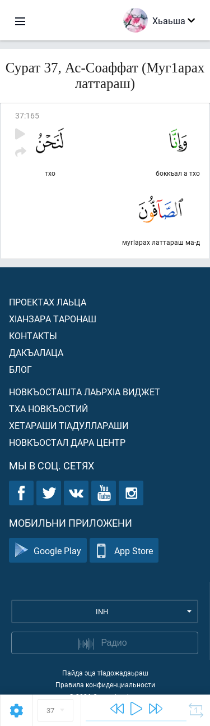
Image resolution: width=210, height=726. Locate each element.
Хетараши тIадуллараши (68, 425)
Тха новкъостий (48, 408)
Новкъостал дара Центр (67, 442)
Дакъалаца (36, 352)
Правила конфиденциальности (105, 684)
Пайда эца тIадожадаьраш (105, 672)
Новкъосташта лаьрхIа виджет (84, 392)
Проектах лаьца (47, 302)
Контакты (33, 335)
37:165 (27, 115)
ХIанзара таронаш (52, 319)
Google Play (48, 550)
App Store (124, 550)
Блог (20, 369)
